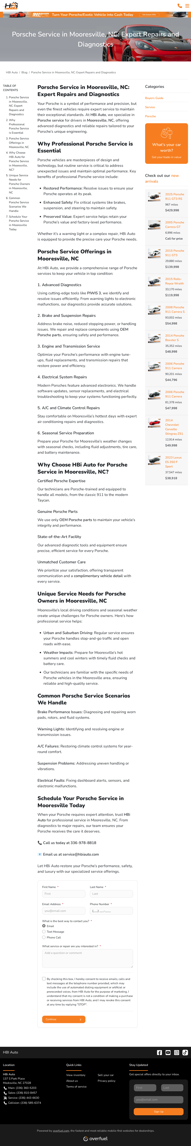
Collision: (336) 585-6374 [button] (22, 1103)
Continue (64, 1019)
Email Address (52, 904)
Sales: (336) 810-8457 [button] (20, 1093)
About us (72, 1081)
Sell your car (106, 1075)
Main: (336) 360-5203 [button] (20, 1088)
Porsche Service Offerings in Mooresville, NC (19, 143)
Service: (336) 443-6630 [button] (21, 1098)
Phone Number (101, 904)
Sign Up (158, 1111)
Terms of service (76, 1086)
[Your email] (63, 910)
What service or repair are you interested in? (71, 946)
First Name (50, 887)
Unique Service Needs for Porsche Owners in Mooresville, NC (19, 184)
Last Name (98, 887)
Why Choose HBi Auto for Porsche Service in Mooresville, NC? (19, 161)
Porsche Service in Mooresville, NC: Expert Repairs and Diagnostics (19, 106)
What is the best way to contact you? (67, 921)
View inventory (75, 1075)
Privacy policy (106, 1081)
